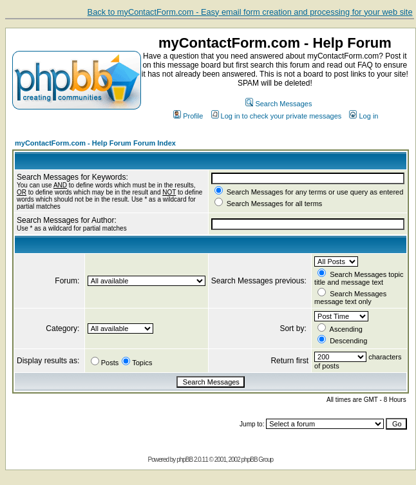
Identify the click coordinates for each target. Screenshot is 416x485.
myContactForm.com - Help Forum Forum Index (95, 143)
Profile (188, 116)
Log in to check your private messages (276, 116)
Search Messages (278, 104)
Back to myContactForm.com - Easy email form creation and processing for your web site (250, 12)
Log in (363, 116)
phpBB (184, 459)
